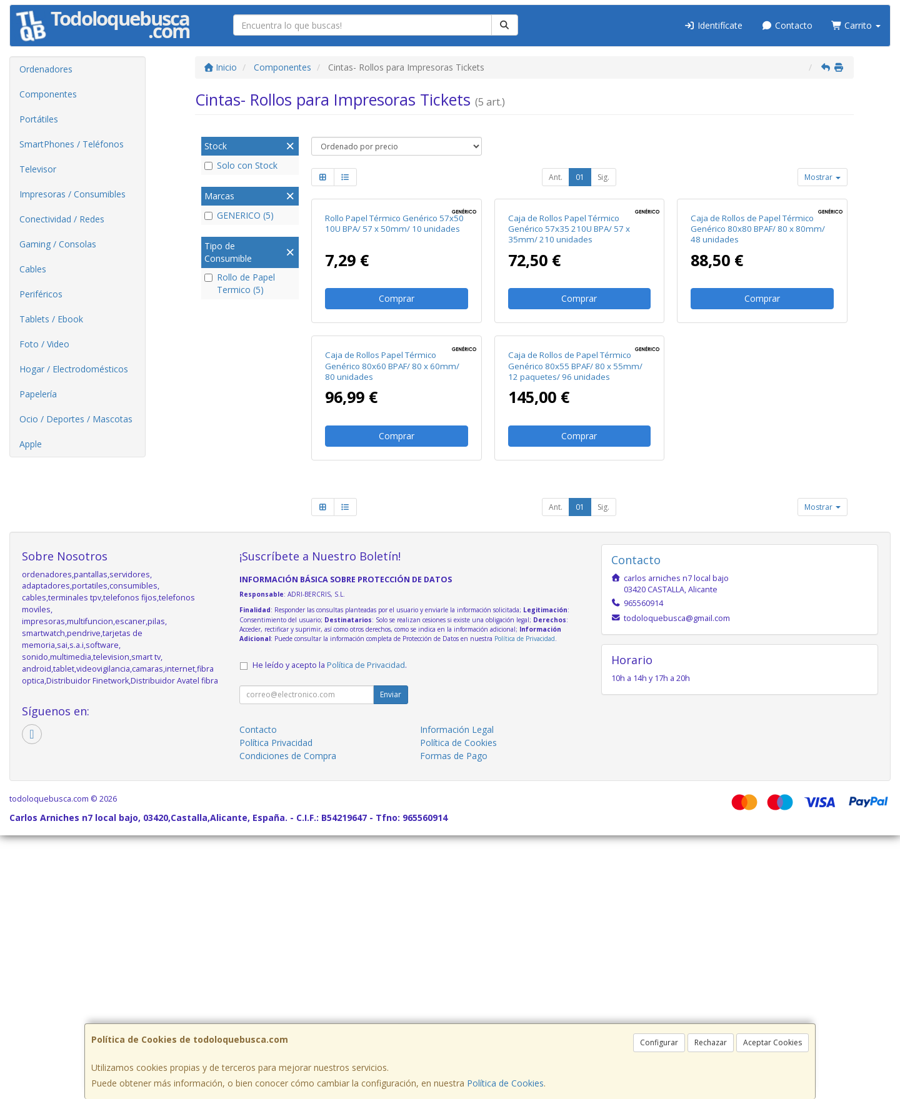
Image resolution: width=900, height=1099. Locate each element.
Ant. (555, 177)
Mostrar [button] (822, 177)
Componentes (48, 94)
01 (580, 177)
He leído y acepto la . (329, 929)
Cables (32, 269)
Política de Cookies (505, 1083)
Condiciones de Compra (287, 1020)
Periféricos (40, 294)
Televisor (37, 169)
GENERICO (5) (239, 215)
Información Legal (457, 994)
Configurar (659, 1042)
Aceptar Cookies (772, 1042)
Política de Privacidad (524, 902)
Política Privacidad (275, 1007)
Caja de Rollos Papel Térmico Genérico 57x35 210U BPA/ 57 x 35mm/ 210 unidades (569, 360)
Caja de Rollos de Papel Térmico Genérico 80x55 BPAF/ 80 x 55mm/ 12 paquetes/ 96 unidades (575, 630)
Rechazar (710, 1042)
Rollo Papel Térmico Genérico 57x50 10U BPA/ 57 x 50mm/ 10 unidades (394, 355)
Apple (30, 444)
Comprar (396, 431)
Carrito (856, 25)
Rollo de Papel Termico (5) (239, 283)
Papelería (38, 394)
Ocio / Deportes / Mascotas (75, 419)
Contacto (786, 25)
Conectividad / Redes (61, 219)
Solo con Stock (241, 165)
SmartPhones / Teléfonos (71, 144)
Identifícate (713, 25)
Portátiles (38, 119)
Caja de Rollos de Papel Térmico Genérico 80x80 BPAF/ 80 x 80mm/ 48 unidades (758, 360)
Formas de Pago (454, 1020)
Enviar (390, 958)
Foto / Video (44, 344)
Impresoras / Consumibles (72, 194)
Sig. (603, 177)
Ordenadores (45, 69)
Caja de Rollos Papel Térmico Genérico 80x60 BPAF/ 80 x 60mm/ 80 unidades (392, 630)
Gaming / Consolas (57, 244)
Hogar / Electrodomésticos (73, 369)
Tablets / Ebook (51, 319)
